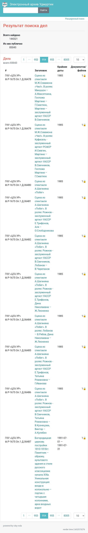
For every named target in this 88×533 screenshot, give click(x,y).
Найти (43, 10)
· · (29, 59)
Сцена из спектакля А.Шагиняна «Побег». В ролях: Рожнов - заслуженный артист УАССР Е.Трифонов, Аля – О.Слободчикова (44, 214)
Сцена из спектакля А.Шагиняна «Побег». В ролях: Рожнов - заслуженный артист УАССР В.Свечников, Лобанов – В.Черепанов (44, 252)
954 (44, 59)
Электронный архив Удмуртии (28, 4)
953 (36, 59)
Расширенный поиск (74, 19)
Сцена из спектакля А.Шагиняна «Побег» (42, 187)
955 (52, 59)
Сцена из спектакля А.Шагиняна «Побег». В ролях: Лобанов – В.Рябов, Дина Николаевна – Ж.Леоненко (44, 329)
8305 (66, 59)
